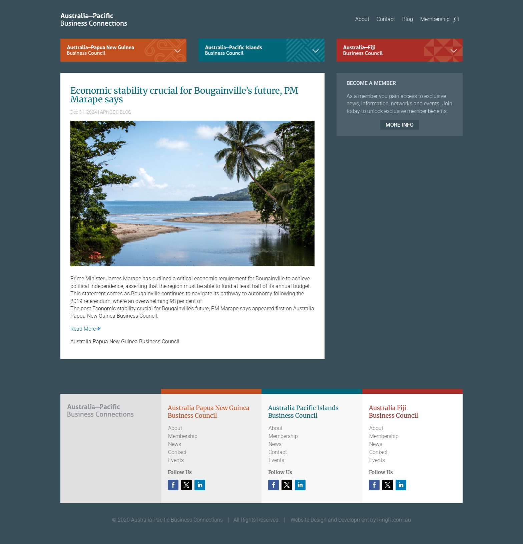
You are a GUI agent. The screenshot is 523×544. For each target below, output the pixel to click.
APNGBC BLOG (115, 112)
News (174, 444)
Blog (407, 19)
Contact (386, 19)
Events (176, 460)
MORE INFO (400, 125)
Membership (435, 19)
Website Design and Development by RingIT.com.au (351, 520)
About (362, 19)
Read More (83, 329)
